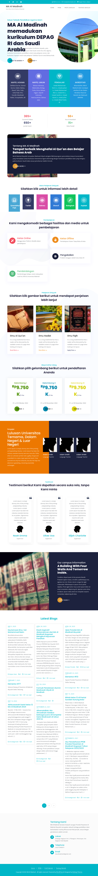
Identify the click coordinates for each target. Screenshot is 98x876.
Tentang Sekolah (61, 868)
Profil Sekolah (48, 868)
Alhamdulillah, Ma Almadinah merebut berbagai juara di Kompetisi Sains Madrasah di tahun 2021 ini (49, 714)
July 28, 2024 (41, 684)
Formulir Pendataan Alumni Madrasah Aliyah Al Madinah (49, 690)
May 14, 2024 (69, 694)
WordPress (59, 872)
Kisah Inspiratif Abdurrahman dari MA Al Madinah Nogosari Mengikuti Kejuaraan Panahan (47, 634)
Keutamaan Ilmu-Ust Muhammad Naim (17, 631)
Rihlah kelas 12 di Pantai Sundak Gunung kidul (75, 698)
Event (39, 678)
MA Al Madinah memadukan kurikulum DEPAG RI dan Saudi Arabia (30, 37)
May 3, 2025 (12, 626)
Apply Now (71, 350)
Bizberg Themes (77, 872)
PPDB (39, 868)
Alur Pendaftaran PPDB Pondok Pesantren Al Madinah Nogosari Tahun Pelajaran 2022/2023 (76, 745)
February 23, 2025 (71, 673)
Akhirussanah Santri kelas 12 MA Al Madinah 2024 (20, 705)
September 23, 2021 (43, 707)
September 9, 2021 (71, 738)
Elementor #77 (14, 684)
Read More (14, 350)
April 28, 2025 (41, 626)
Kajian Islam (12, 674)
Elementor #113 (71, 676)
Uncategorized (70, 688)
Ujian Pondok (70, 667)
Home (33, 868)
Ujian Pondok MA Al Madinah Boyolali (73, 631)
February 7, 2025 (14, 680)
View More (43, 350)
